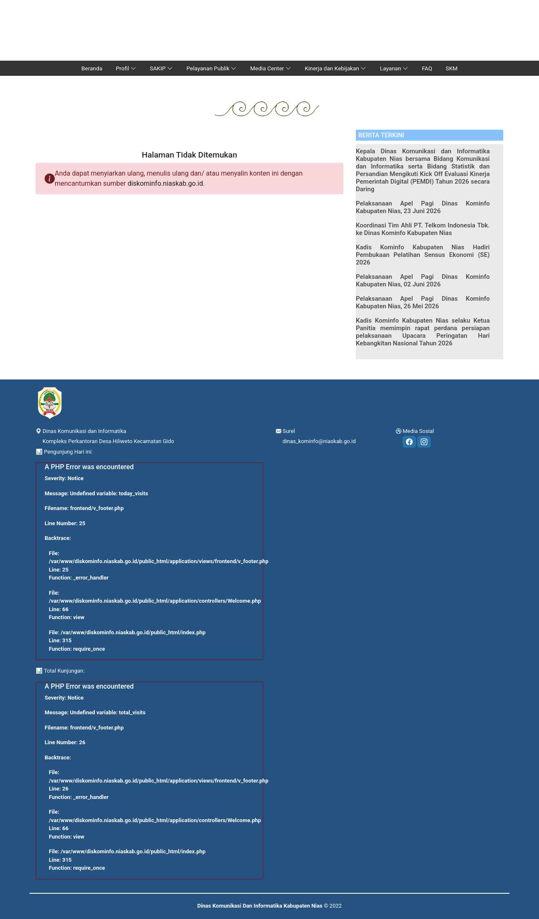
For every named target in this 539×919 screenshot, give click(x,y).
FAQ (427, 68)
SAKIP (161, 68)
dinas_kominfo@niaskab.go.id (319, 441)
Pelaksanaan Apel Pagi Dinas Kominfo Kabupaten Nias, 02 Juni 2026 (423, 280)
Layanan (394, 68)
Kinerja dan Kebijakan (336, 68)
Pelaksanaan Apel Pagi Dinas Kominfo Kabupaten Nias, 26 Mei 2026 (423, 302)
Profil (126, 68)
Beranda (91, 68)
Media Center (270, 68)
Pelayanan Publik (212, 68)
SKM (451, 68)
